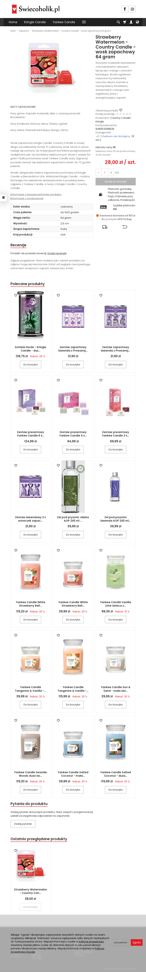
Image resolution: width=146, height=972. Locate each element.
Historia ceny (105, 147)
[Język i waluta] (137, 22)
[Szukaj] (118, 22)
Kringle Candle (35, 22)
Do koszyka (31, 364)
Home (13, 22)
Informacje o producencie (26, 198)
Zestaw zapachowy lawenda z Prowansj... (73, 348)
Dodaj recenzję (57, 253)
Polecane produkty (27, 283)
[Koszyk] (124, 22)
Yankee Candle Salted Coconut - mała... (73, 774)
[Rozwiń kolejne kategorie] (84, 22)
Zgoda (137, 942)
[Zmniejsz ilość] (111, 172)
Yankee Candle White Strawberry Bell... (30, 604)
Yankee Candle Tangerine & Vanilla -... (30, 689)
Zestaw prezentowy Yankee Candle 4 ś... (73, 434)
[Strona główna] (35, 8)
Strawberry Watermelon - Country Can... (30, 891)
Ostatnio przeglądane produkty (38, 839)
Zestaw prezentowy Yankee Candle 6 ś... (30, 434)
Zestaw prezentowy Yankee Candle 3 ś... (115, 434)
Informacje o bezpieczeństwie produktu (35, 194)
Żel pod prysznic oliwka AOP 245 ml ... (73, 518)
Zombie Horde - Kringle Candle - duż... (30, 348)
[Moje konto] (131, 22)
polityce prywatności (91, 941)
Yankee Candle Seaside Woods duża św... (30, 774)
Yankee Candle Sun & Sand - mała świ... (115, 689)
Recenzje (18, 245)
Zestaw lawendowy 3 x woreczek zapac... (30, 518)
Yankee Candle (64, 22)
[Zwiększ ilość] (98, 172)
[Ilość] (104, 172)
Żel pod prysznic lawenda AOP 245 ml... (115, 518)
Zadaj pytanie (23, 824)
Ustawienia (120, 942)
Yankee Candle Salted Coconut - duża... (115, 774)
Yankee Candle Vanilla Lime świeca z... (115, 604)
